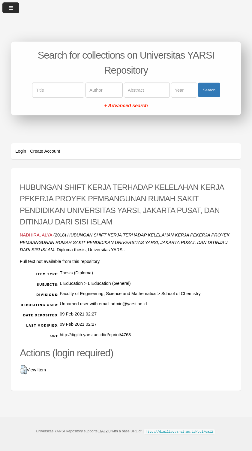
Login (20, 151)
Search (209, 90)
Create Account (45, 151)
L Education (71, 283)
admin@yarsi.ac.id (129, 303)
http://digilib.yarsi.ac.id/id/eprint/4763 (95, 334)
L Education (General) (109, 283)
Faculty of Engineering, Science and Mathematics (108, 293)
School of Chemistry (181, 293)
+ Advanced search (126, 105)
